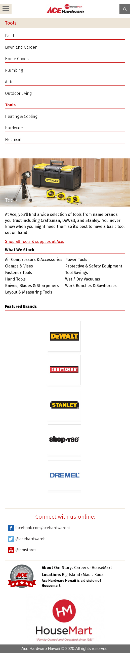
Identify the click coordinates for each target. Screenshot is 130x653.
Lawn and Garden (21, 47)
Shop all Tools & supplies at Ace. (34, 241)
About (47, 567)
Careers (81, 567)
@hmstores (25, 549)
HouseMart (102, 567)
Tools (10, 105)
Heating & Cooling (21, 116)
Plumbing (14, 70)
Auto (9, 81)
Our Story (63, 567)
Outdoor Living (18, 93)
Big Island (71, 574)
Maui (87, 574)
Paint (9, 35)
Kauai (99, 574)
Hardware (14, 128)
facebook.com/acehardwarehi (42, 527)
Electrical (13, 139)
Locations (51, 574)
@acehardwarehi (31, 538)
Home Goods (17, 58)
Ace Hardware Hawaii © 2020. (48, 648)
